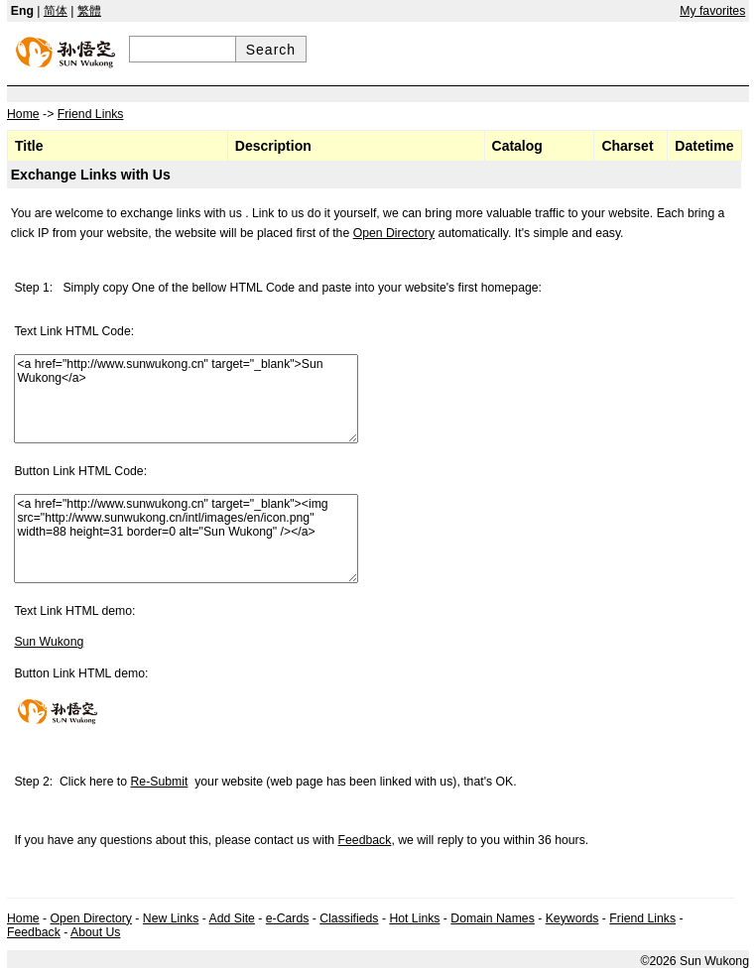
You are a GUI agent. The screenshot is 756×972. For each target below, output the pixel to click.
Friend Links (642, 918)
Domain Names (492, 918)
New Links (171, 918)
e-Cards (288, 918)
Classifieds (348, 918)
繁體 (89, 11)
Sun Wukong (48, 642)
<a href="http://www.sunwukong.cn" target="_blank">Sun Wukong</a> (186, 398)
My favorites (712, 11)
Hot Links (414, 918)
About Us (95, 932)
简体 (55, 11)
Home (23, 918)
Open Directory (394, 233)
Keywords (572, 918)
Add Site (232, 918)
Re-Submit (160, 782)
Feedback (365, 840)
